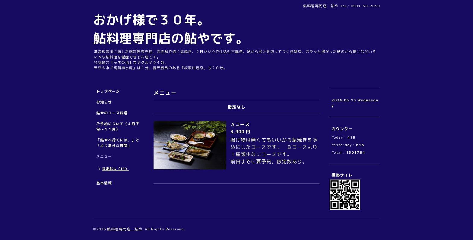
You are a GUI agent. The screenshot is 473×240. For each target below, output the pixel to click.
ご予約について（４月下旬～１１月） (117, 126)
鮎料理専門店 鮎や (124, 229)
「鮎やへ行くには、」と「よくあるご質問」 (117, 142)
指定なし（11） (115, 168)
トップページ (108, 91)
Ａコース (242, 124)
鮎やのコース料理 (112, 112)
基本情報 (104, 183)
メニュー (104, 156)
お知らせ (104, 102)
